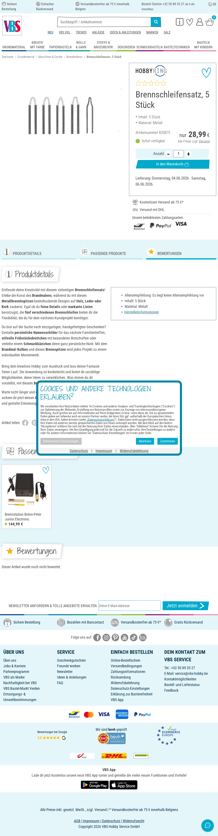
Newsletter (64, 671)
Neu (50, 32)
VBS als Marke (14, 677)
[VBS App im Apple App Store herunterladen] (123, 784)
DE (212, 4)
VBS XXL (64, 32)
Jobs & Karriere (14, 666)
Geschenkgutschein (71, 660)
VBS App (117, 699)
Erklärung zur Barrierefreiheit (131, 694)
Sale (167, 32)
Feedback (171, 690)
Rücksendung (121, 677)
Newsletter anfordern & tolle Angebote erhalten (53, 606)
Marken (152, 32)
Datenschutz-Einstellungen (130, 688)
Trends (81, 32)
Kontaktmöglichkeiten (180, 679)
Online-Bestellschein (125, 660)
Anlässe (98, 32)
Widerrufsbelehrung (125, 683)
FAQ (60, 683)
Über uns (9, 660)
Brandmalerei (74, 57)
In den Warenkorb (172, 164)
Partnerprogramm (16, 671)
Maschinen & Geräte (50, 57)
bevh (112, 729)
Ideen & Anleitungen (125, 32)
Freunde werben (68, 666)
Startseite (7, 57)
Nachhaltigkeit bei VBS (20, 683)
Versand (204, 141)
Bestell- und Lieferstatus (182, 685)
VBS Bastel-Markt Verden (21, 688)
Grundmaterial (25, 57)
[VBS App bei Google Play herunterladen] (95, 784)
